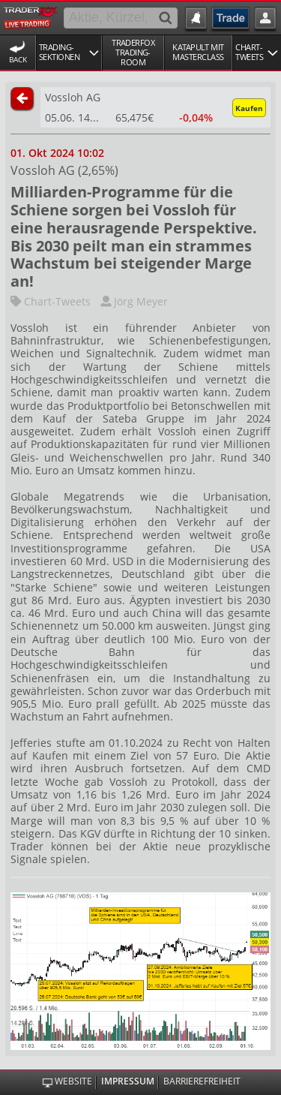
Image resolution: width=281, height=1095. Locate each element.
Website (73, 1081)
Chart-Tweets (50, 301)
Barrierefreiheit (202, 1081)
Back (18, 60)
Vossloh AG (72, 97)
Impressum (127, 1081)
